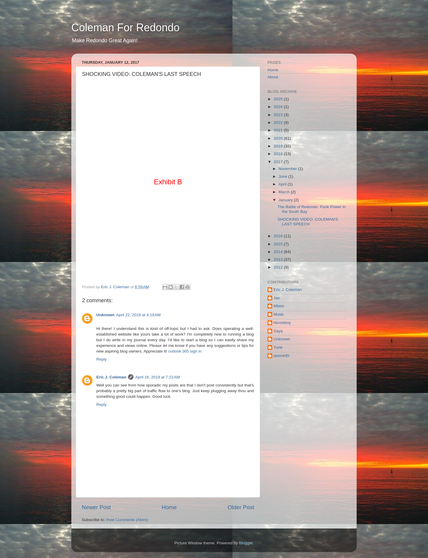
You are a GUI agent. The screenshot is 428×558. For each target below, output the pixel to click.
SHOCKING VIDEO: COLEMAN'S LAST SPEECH (308, 221)
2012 (279, 267)
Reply (101, 359)
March (284, 192)
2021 (279, 130)
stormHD (281, 355)
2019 (279, 146)
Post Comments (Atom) (127, 520)
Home (169, 507)
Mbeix (278, 306)
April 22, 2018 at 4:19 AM (138, 315)
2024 (279, 107)
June (283, 176)
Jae (276, 298)
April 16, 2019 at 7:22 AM (157, 377)
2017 (279, 162)
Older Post (241, 507)
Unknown (105, 315)
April (283, 184)
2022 (279, 122)
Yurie (278, 347)
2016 (279, 236)
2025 (279, 99)
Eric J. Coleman (111, 377)
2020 (279, 138)
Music (278, 314)
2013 (279, 259)
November (288, 168)
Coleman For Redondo (125, 27)
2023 (279, 115)
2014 (279, 252)
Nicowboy (282, 322)
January (286, 200)
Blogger (246, 543)
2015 (279, 244)
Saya (278, 331)
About (273, 77)
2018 (279, 154)
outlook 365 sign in (185, 351)
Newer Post (96, 507)
